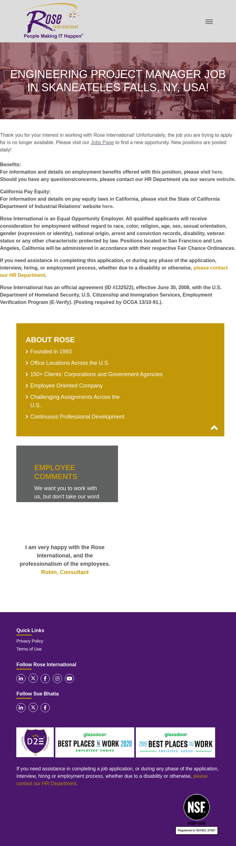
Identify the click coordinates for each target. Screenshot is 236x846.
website (225, 179)
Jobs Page (102, 142)
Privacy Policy (29, 641)
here (217, 172)
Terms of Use (28, 649)
